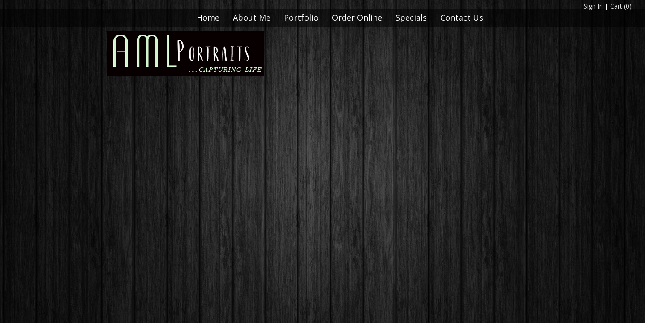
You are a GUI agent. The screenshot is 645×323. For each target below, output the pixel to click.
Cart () (621, 6)
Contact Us (461, 17)
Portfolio (301, 17)
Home (208, 17)
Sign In (593, 6)
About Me (252, 17)
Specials (411, 17)
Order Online (357, 17)
